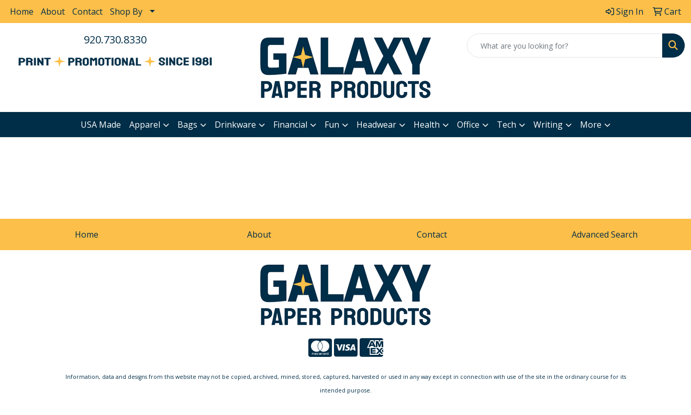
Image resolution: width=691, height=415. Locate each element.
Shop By (126, 11)
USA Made (101, 124)
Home (22, 11)
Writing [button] (548, 124)
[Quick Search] (565, 45)
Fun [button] (332, 124)
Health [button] (427, 124)
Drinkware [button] (235, 124)
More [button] (590, 124)
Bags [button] (187, 124)
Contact (87, 11)
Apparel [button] (144, 124)
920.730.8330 (115, 39)
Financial (290, 124)
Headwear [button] (376, 124)
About (53, 11)
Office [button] (468, 124)
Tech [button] (506, 124)
